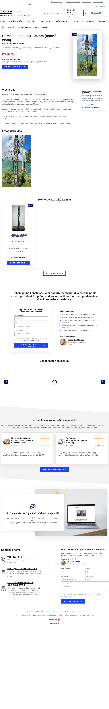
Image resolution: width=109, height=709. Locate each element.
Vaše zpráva (65, 584)
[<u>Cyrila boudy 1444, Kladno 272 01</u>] (3, 588)
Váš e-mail (18, 323)
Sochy (75, 34)
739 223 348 (71, 11)
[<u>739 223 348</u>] (3, 559)
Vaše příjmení (90, 568)
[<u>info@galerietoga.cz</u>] (3, 572)
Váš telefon (18, 331)
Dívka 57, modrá (19, 234)
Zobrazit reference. (28, 15)
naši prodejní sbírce (41, 62)
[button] (6, 382)
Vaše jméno (19, 315)
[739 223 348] (65, 10)
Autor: (13, 43)
